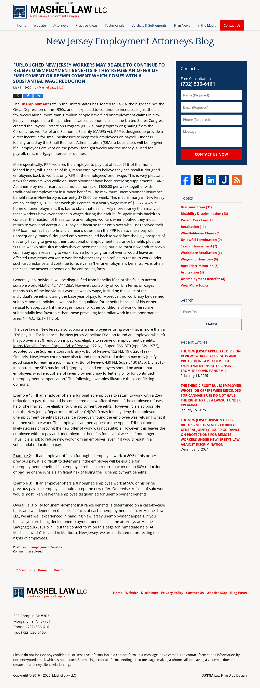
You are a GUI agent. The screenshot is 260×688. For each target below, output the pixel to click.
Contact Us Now (211, 154)
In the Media (206, 25)
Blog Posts (238, 593)
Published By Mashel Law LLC (225, 10)
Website (40, 25)
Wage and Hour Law (199, 259)
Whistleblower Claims (201, 233)
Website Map (217, 593)
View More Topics (195, 285)
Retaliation (193, 226)
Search (211, 324)
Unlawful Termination (201, 239)
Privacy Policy (172, 593)
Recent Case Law (197, 220)
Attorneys (60, 25)
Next (59, 569)
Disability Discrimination (204, 213)
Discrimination (196, 207)
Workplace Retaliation (201, 252)
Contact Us (232, 25)
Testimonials (114, 25)
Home (21, 25)
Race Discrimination (199, 266)
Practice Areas (87, 25)
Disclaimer (149, 593)
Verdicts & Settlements (149, 25)
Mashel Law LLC (64, 675)
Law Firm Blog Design (224, 675)
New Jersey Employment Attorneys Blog (60, 10)
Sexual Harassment (199, 246)
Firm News (182, 25)
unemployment (35, 104)
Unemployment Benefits (44, 547)
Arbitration (192, 272)
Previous (23, 569)
